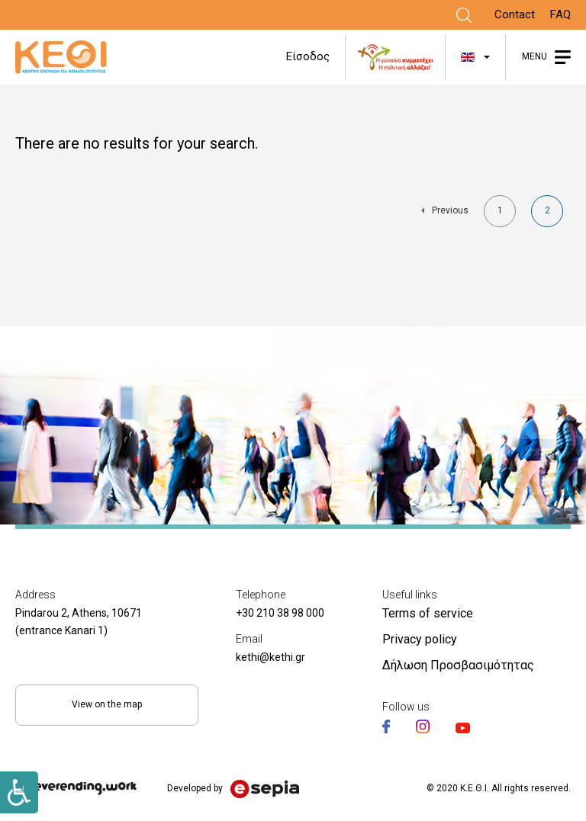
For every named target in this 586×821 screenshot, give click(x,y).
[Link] (464, 15)
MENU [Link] (534, 56)
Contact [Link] (514, 14)
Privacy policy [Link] (419, 639)
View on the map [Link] (107, 704)
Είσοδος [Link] (308, 56)
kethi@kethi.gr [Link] (270, 657)
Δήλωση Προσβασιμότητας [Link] (458, 665)
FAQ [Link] (560, 14)
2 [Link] (554, 216)
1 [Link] (507, 214)
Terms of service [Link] (427, 613)
